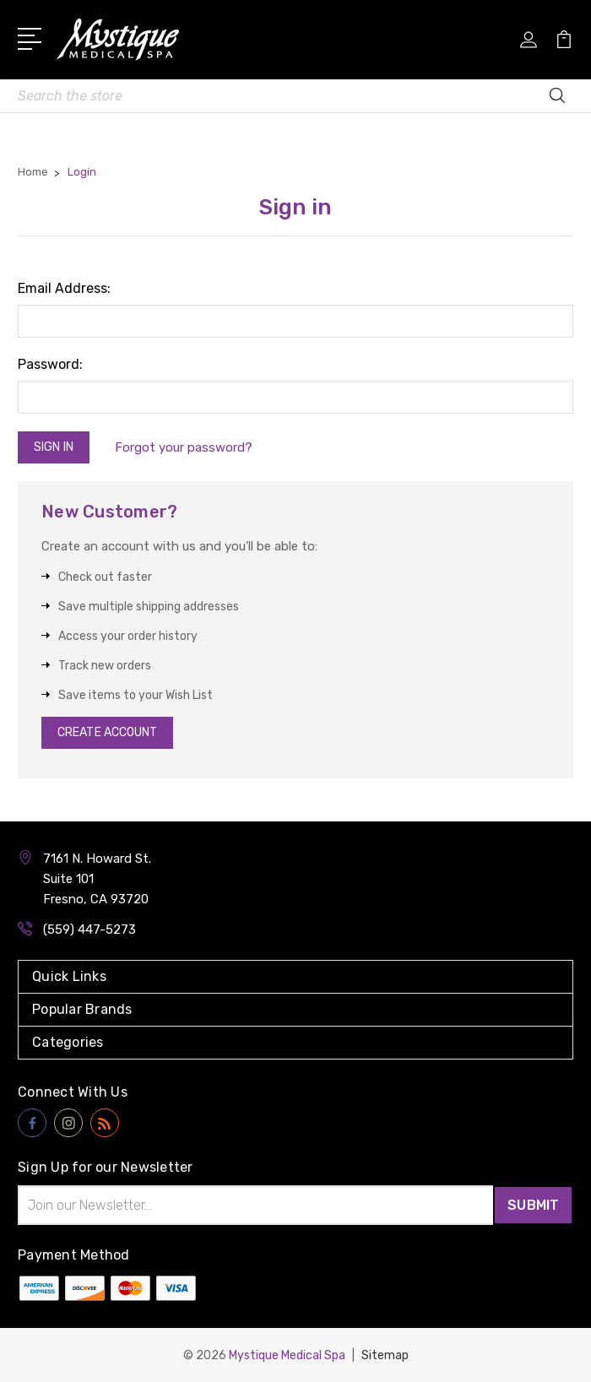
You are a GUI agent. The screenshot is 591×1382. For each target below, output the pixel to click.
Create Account (107, 732)
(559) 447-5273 (89, 929)
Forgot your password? (184, 447)
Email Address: (64, 288)
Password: (50, 364)
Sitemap (385, 1354)
